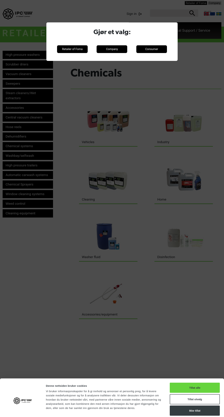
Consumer (151, 49)
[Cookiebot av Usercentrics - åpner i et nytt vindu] (22, 410)
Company (112, 49)
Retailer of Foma (72, 49)
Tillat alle (194, 371)
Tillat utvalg (194, 382)
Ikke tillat (194, 394)
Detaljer (186, 410)
